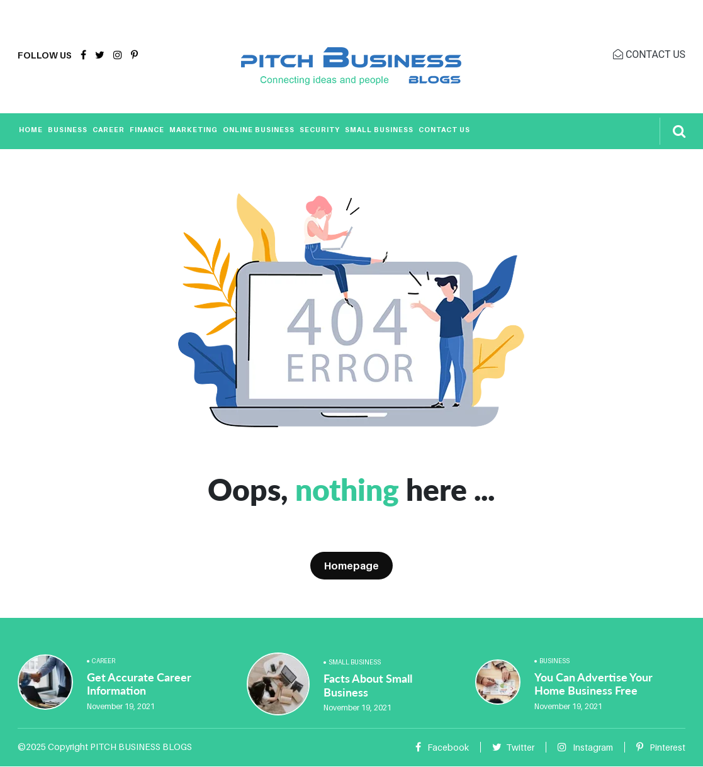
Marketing (193, 129)
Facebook (442, 747)
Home (31, 129)
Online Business (259, 129)
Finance (147, 129)
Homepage (351, 565)
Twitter (513, 747)
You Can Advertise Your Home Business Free (593, 684)
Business (67, 129)
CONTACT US (649, 54)
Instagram (585, 747)
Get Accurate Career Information (139, 684)
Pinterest (660, 747)
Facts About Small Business (367, 685)
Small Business (379, 129)
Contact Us (444, 129)
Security (320, 129)
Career (109, 129)
